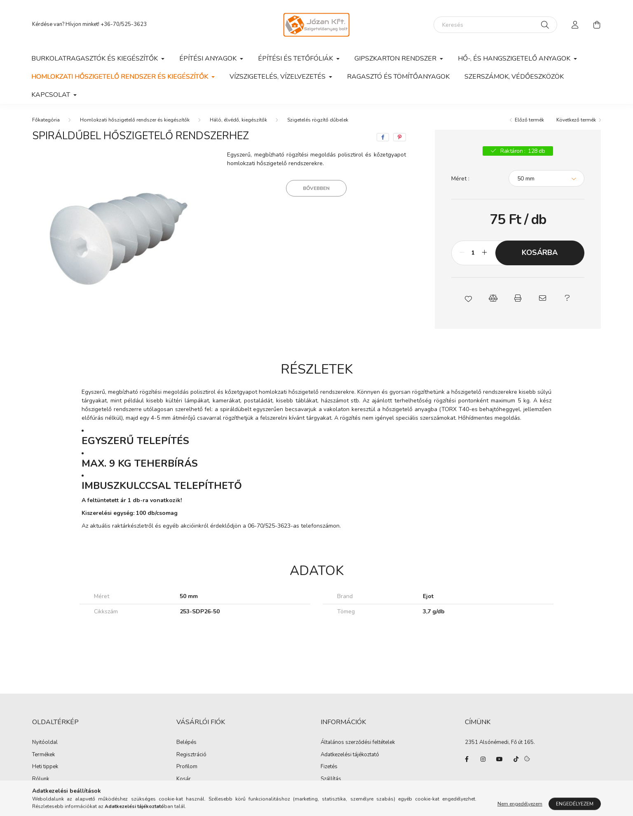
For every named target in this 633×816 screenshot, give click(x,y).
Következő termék (576, 120)
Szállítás (331, 779)
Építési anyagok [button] (208, 58)
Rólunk (40, 779)
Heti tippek (45, 767)
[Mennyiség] (473, 253)
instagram (483, 759)
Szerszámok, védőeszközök (514, 76)
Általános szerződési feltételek (358, 742)
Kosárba (540, 252)
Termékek (43, 755)
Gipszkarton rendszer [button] (396, 58)
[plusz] (484, 253)
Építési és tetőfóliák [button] (296, 58)
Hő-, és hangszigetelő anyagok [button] (515, 58)
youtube (499, 759)
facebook (466, 759)
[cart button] (596, 24)
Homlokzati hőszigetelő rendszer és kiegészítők (135, 120)
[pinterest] (399, 137)
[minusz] (462, 253)
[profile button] (575, 24)
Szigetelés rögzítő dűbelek (317, 120)
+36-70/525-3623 (124, 24)
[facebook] (383, 137)
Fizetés (329, 767)
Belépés (186, 742)
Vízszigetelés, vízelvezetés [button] (278, 76)
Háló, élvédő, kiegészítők (238, 120)
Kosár (183, 779)
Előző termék (529, 120)
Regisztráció (191, 755)
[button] (468, 298)
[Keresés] (495, 24)
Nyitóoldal (45, 742)
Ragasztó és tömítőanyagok (398, 76)
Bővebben (316, 188)
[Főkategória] (46, 120)
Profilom (186, 767)
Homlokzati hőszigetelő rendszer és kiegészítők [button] (120, 76)
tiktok (516, 759)
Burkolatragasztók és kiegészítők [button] (95, 58)
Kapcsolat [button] (51, 94)
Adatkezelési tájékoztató (350, 755)
